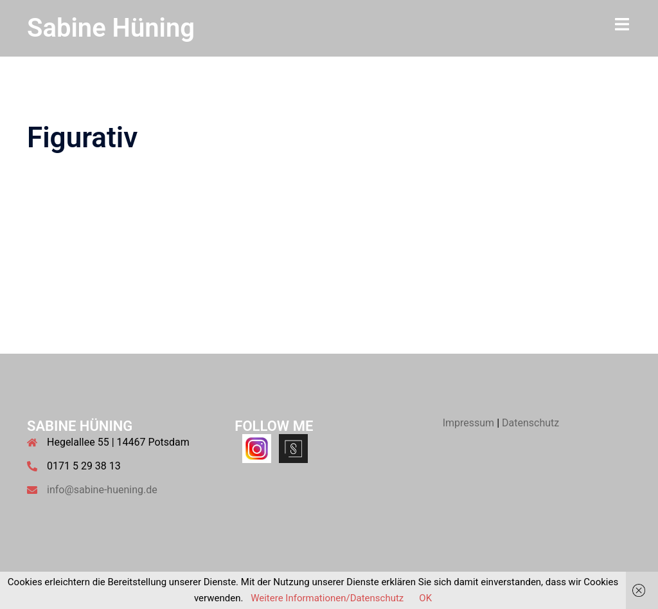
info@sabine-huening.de (102, 490)
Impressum (469, 423)
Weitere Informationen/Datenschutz (327, 598)
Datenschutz (530, 423)
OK (425, 598)
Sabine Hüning (111, 28)
